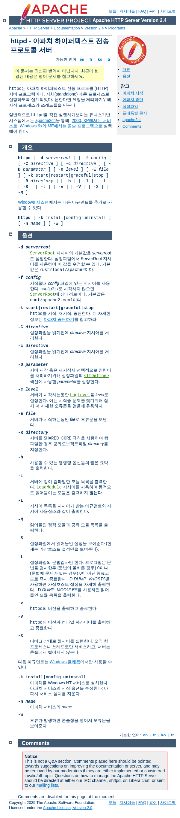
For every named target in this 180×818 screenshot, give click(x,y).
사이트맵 (168, 11)
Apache (15, 28)
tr (109, 59)
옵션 (126, 76)
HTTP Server (38, 28)
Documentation (67, 28)
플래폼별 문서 (134, 113)
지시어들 (127, 11)
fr (90, 59)
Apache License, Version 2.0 (67, 807)
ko (100, 59)
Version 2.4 (94, 28)
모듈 (113, 11)
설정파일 (130, 106)
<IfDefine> (96, 375)
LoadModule (49, 487)
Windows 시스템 (33, 202)
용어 (153, 11)
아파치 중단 (132, 99)
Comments (131, 126)
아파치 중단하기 (59, 319)
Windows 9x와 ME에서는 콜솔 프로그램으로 (61, 125)
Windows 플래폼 (65, 661)
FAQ (142, 11)
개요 (126, 69)
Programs (116, 28)
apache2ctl (45, 120)
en (81, 59)
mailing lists (47, 785)
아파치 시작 (132, 93)
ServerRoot (42, 253)
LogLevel (80, 395)
